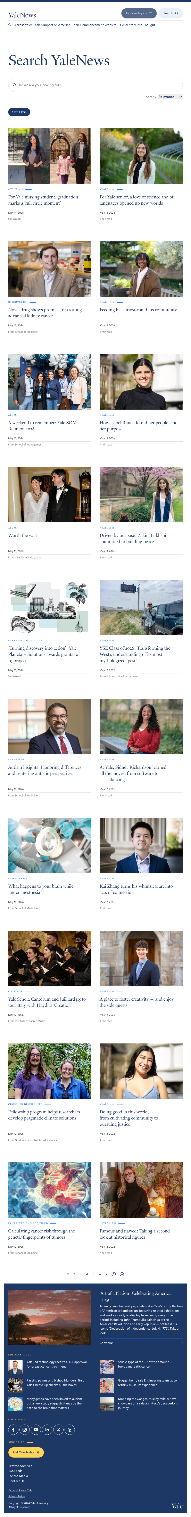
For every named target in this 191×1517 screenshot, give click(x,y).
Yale (177, 1506)
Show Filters (19, 112)
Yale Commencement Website (95, 25)
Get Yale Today (26, 1452)
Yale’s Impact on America (52, 25)
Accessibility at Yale (20, 1490)
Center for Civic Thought (137, 25)
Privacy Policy (16, 1496)
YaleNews (22, 15)
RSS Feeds (15, 1471)
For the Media (18, 1476)
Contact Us (16, 1481)
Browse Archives (20, 1466)
